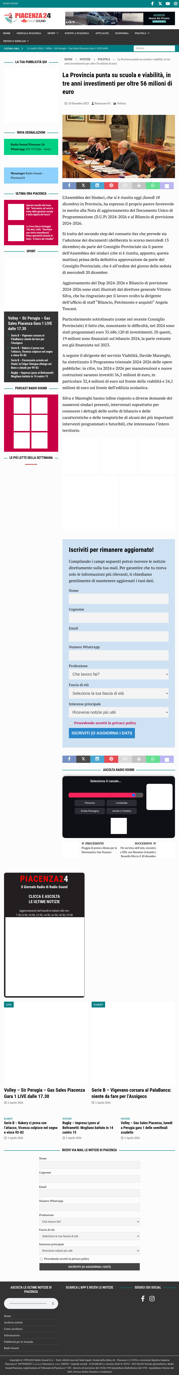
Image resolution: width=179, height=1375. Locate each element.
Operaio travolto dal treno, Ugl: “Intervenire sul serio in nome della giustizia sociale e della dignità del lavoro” (39, 209)
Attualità (102, 32)
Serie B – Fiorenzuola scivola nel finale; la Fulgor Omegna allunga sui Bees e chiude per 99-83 (31, 363)
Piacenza (90, 802)
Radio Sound (10, 3)
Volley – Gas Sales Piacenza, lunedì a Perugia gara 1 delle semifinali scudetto (146, 1127)
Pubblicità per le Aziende (18, 1341)
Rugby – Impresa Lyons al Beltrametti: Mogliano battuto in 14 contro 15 (87, 1127)
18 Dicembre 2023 (78, 103)
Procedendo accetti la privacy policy (105, 722)
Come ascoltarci (13, 1328)
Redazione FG (103, 103)
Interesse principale (85, 703)
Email (73, 627)
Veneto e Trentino (121, 810)
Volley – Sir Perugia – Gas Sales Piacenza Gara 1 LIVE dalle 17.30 (30, 322)
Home (6, 32)
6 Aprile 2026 (15, 1102)
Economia (121, 32)
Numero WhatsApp (84, 646)
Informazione (12, 1335)
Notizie (85, 59)
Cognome (76, 608)
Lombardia (121, 802)
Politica (140, 32)
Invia (47, 148)
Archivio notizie (13, 1322)
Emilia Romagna (90, 810)
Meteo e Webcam (14, 40)
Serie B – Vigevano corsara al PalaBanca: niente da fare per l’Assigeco (27, 338)
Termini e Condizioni (100, 1371)
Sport (51, 32)
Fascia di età (79, 684)
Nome (74, 589)
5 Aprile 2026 (103, 1102)
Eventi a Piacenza (77, 32)
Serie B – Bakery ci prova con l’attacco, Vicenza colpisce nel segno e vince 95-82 (32, 351)
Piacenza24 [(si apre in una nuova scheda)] (18, 177)
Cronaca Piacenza (29, 32)
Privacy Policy (80, 1371)
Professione (78, 665)
